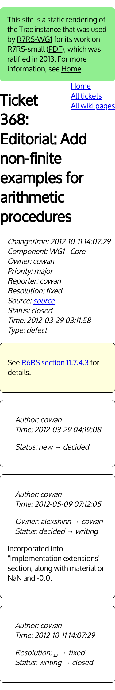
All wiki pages (93, 106)
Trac (26, 29)
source (44, 301)
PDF (55, 49)
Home (71, 69)
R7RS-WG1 (34, 39)
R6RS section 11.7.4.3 (55, 363)
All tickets (86, 96)
